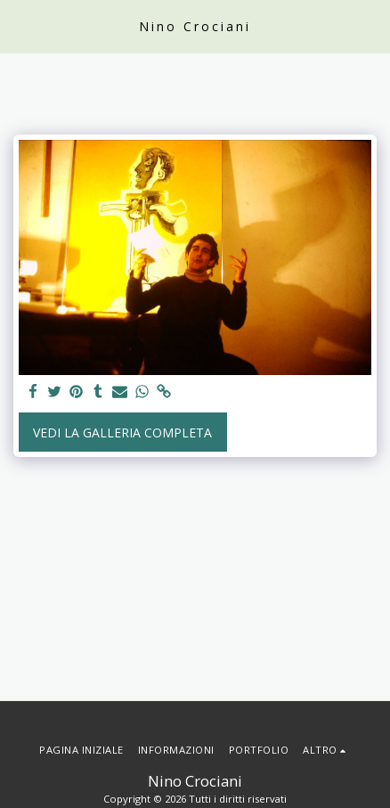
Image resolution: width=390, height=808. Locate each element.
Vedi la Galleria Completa (122, 432)
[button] (19, 25)
